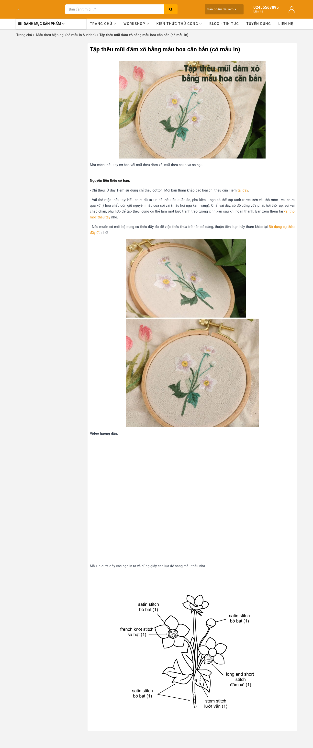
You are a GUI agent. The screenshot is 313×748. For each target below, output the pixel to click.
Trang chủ (103, 24)
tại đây (243, 190)
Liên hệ (286, 24)
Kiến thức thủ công (179, 24)
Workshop (136, 24)
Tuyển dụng (258, 24)
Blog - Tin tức (224, 24)
